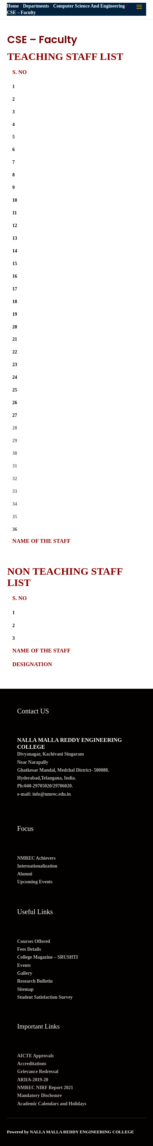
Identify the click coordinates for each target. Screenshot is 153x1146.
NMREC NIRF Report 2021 (45, 1087)
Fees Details (29, 949)
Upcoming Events (34, 881)
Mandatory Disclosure (39, 1095)
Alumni (24, 873)
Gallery (24, 973)
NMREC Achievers (36, 858)
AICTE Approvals (35, 1055)
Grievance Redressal (37, 1071)
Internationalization (37, 866)
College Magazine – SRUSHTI (47, 957)
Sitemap (25, 989)
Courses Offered (33, 941)
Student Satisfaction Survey (45, 997)
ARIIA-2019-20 (32, 1079)
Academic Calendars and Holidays (51, 1103)
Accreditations (31, 1063)
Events (24, 965)
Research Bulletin (34, 981)
